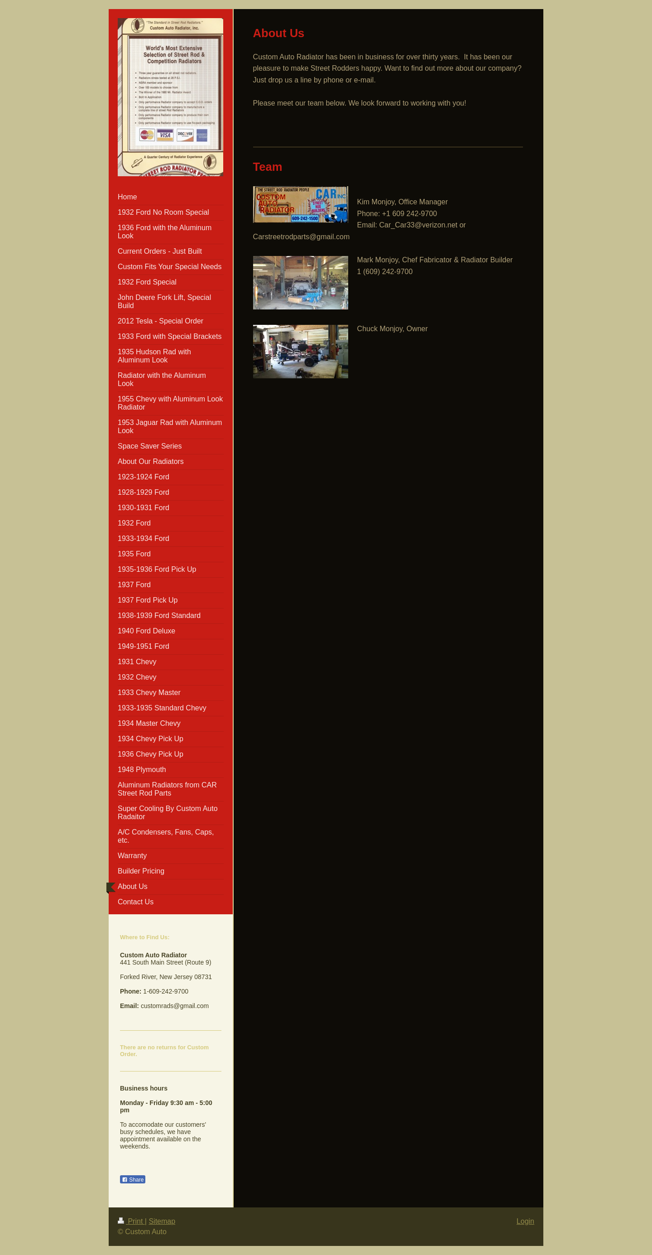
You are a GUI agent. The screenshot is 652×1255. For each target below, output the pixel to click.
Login (525, 1221)
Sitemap (162, 1221)
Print (131, 1221)
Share (133, 1180)
